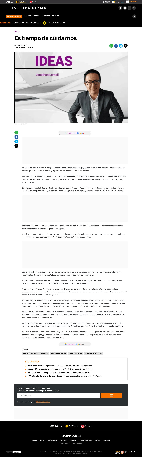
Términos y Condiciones (43, 402)
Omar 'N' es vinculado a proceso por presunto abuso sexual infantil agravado (59, 366)
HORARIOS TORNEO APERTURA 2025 (25, 23)
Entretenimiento (86, 440)
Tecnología (73, 440)
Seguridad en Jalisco (30, 353)
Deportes (63, 440)
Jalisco (28, 16)
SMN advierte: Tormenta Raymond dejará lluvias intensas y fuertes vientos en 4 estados (64, 376)
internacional (52, 440)
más (55, 16)
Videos (46, 16)
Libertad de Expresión (58, 353)
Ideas (16, 32)
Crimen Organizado (75, 353)
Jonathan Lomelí (22, 45)
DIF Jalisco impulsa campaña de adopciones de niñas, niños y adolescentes (58, 373)
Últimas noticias (14, 16)
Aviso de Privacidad (59, 453)
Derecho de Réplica (70, 453)
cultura (97, 440)
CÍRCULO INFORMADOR (56, 23)
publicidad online (76, 443)
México (36, 16)
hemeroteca (64, 443)
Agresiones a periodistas (93, 353)
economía (107, 440)
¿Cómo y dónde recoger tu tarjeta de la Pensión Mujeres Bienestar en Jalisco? (59, 369)
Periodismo (44, 353)
